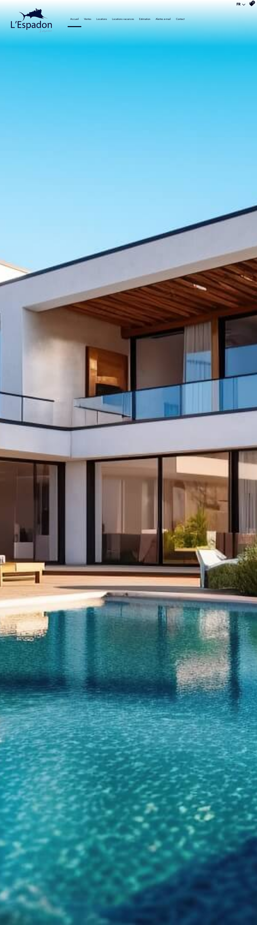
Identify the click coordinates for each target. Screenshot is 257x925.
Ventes (87, 19)
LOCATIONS (101, 19)
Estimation (144, 19)
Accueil (74, 19)
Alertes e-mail (163, 19)
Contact (180, 19)
